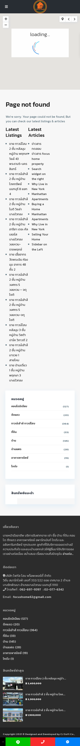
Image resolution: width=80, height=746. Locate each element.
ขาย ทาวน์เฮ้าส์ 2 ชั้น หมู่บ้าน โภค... (45, 694)
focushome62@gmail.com (32, 597)
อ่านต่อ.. (68, 553)
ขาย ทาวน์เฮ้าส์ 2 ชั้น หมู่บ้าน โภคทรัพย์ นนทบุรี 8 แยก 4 (18, 184)
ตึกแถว (15, 415)
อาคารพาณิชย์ (19, 458)
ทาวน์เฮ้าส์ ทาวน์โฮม (23, 423)
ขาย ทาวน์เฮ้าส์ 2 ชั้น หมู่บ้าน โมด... (45, 710)
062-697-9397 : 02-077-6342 (41, 589)
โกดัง (14, 466)
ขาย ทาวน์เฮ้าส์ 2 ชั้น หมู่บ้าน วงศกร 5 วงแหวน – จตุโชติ (18, 284)
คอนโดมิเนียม (19, 406)
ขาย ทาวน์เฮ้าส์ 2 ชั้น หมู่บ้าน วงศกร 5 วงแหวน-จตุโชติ (18, 309)
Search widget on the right (39, 174)
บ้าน (13, 441)
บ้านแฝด (16, 449)
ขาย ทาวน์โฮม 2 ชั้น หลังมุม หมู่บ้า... (45, 679)
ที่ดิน (14, 432)
